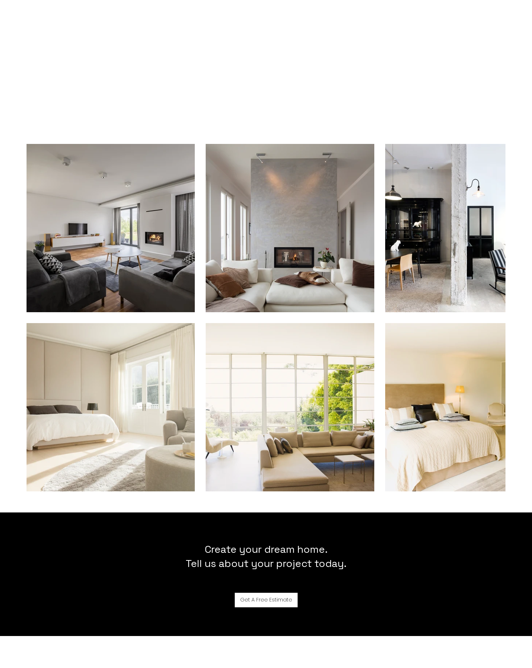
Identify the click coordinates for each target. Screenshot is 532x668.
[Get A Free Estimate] (266, 600)
